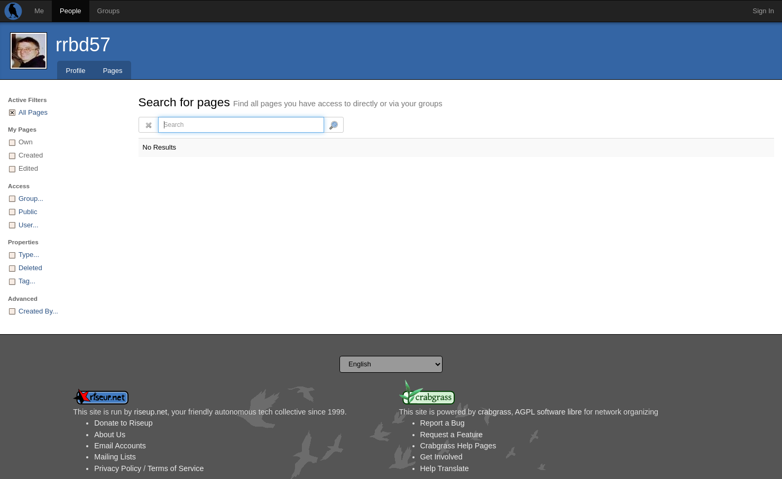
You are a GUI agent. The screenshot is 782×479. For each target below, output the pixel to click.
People (70, 11)
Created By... (38, 311)
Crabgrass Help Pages (458, 445)
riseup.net (150, 412)
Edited (28, 168)
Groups (108, 11)
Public (28, 212)
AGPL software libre (548, 412)
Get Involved (441, 457)
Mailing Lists (115, 457)
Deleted (30, 268)
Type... (29, 255)
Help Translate (444, 468)
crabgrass (494, 412)
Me (39, 11)
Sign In (763, 11)
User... (29, 225)
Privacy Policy (117, 468)
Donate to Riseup (123, 423)
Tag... (27, 281)
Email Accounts (120, 445)
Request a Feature (451, 434)
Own (26, 142)
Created (31, 155)
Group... (31, 198)
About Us (109, 434)
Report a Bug (442, 423)
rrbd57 (83, 45)
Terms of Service (176, 468)
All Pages (33, 112)
